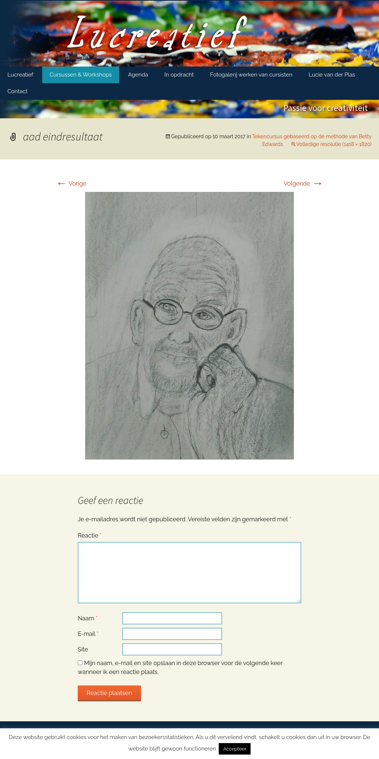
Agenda (138, 74)
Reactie (90, 535)
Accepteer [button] (234, 749)
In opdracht (179, 74)
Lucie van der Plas (332, 74)
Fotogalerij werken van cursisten (251, 74)
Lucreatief (20, 74)
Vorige (71, 183)
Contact (17, 91)
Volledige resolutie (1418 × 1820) (334, 144)
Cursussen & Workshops (81, 74)
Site (83, 649)
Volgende (303, 183)
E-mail (88, 633)
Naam (88, 618)
